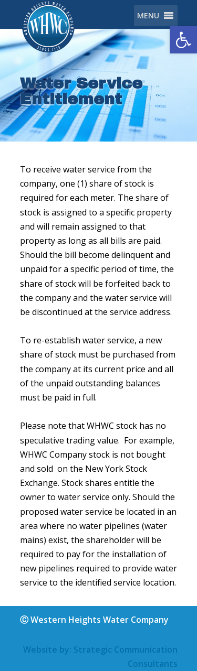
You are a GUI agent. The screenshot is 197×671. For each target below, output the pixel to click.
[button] (183, 39)
